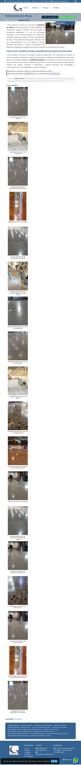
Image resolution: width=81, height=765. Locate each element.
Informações (29, 757)
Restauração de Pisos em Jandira (18, 118)
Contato (56, 8)
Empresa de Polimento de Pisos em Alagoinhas (18, 327)
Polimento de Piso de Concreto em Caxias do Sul (18, 432)
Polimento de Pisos (26, 726)
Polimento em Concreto (51, 730)
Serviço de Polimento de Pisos (41, 728)
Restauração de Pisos (14, 730)
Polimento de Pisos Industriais (43, 726)
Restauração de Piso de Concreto (18, 734)
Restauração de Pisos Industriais (18, 736)
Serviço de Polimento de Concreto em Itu (18, 642)
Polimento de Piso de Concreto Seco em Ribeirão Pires (18, 467)
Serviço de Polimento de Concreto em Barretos (18, 572)
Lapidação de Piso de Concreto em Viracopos (18, 362)
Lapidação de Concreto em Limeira (17, 397)
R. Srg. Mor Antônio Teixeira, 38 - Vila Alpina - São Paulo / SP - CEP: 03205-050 (64, 751)
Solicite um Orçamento (50, 17)
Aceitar (54, 761)
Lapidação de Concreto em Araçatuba (17, 153)
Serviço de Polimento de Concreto (57, 734)
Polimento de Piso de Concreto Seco (19, 728)
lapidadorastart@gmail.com (61, 1)
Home (26, 8)
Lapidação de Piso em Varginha (18, 222)
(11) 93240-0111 (46, 1)
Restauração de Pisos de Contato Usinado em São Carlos (18, 293)
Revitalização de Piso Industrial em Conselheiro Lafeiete (18, 677)
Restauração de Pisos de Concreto (40, 736)
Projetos (35, 8)
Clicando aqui (54, 74)
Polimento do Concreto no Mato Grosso (17, 607)
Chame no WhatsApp (67, 17)
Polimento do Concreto (38, 734)
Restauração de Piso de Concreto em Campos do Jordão (18, 538)
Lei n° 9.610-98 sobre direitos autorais (56, 81)
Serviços (46, 8)
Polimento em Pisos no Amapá (17, 502)
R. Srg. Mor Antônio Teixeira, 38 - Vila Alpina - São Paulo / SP (23, 1)
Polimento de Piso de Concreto (32, 730)
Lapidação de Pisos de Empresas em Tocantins (18, 712)
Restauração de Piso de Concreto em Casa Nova (18, 258)
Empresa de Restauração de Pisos (43, 732)
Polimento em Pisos (60, 726)
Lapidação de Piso (13, 726)
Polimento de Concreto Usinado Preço (20, 732)
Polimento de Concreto (59, 728)
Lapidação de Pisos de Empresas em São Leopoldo (18, 188)
